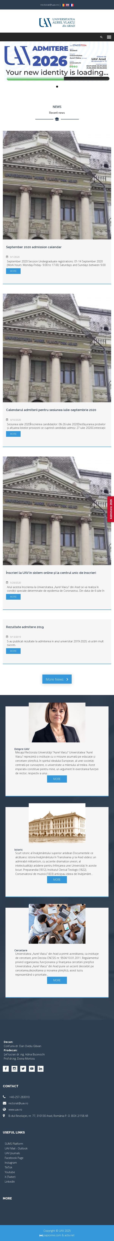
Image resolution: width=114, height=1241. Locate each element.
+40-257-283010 (16, 1097)
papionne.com (50, 1235)
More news (57, 679)
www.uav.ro (12, 1109)
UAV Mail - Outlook (16, 1148)
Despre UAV (21, 749)
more (13, 271)
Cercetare (20, 950)
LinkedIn (10, 1181)
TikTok (8, 1167)
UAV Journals (12, 1153)
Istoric (18, 849)
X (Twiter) (10, 1177)
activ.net (69, 1235)
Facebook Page (14, 1158)
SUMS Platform (14, 1143)
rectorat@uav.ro (15, 1103)
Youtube (10, 1172)
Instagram (11, 1162)
